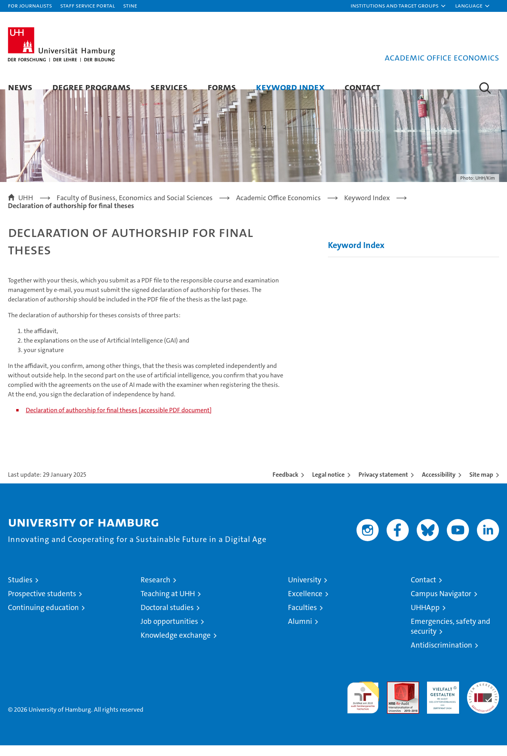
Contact (362, 86)
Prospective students (42, 604)
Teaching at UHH (168, 604)
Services (169, 86)
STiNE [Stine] (130, 5)
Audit (394, 696)
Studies (20, 590)
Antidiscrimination (441, 656)
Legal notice (328, 485)
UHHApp (425, 618)
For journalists (30, 5)
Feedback (285, 485)
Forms (222, 86)
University (304, 590)
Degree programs (91, 86)
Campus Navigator (441, 604)
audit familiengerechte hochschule (363, 704)
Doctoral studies (167, 618)
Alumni (300, 632)
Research (155, 590)
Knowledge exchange (176, 646)
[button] (398, 6)
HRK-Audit (441, 696)
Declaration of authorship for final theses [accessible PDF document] (119, 421)
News (20, 86)
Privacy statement (383, 485)
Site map (481, 485)
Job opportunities (169, 632)
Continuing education (43, 618)
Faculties (302, 618)
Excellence (305, 604)
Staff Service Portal (87, 5)
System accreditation (483, 700)
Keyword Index (290, 86)
